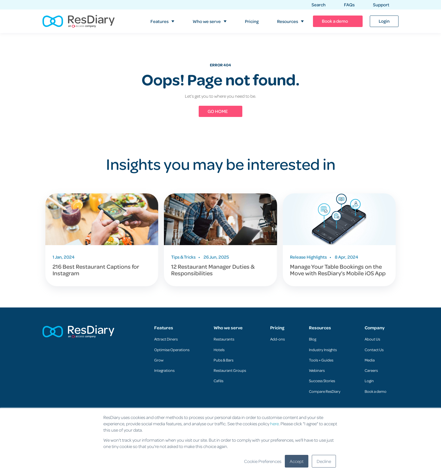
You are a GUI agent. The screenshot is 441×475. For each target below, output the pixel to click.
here (274, 423)
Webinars (317, 370)
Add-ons (277, 338)
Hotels (219, 349)
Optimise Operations (171, 349)
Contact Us (374, 349)
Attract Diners (166, 338)
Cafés (218, 380)
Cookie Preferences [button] (262, 461)
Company (374, 327)
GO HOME (218, 111)
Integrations (164, 370)
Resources (320, 327)
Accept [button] (296, 461)
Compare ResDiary (325, 391)
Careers (371, 370)
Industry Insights (323, 349)
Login (369, 380)
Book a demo (375, 391)
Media (370, 359)
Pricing (277, 327)
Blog (312, 338)
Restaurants (224, 338)
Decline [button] (324, 461)
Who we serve (228, 327)
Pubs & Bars (223, 359)
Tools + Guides (321, 359)
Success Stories (322, 380)
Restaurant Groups (230, 370)
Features (163, 327)
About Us (372, 338)
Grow (158, 359)
